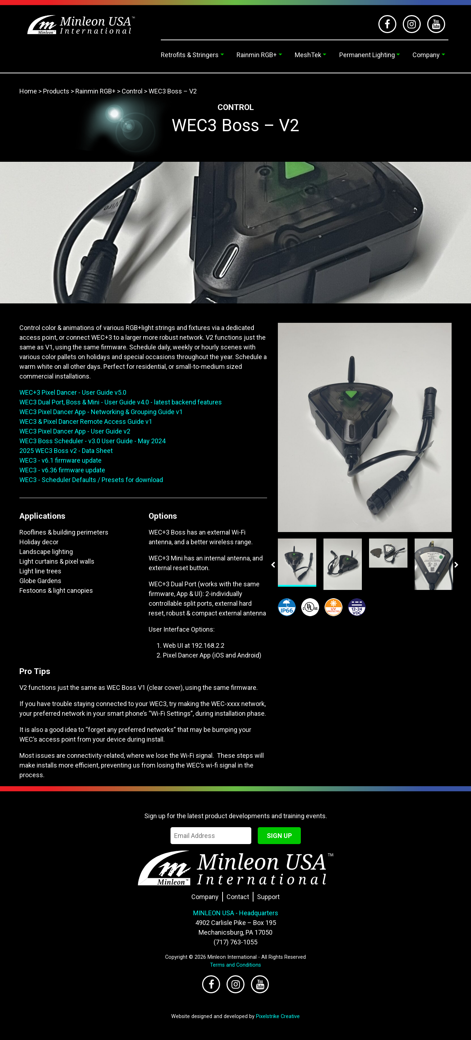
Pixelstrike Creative (278, 1016)
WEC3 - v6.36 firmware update (62, 470)
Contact (238, 897)
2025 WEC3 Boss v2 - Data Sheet (66, 450)
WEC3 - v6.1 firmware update (60, 460)
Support (268, 897)
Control (132, 91)
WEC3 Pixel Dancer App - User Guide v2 (74, 431)
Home (28, 91)
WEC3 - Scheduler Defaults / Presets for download (91, 480)
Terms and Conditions (235, 965)
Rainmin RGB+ (257, 55)
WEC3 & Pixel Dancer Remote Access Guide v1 (85, 421)
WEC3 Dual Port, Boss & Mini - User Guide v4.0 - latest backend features (120, 402)
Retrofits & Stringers (190, 55)
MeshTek (308, 55)
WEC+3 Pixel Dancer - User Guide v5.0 (72, 392)
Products (56, 91)
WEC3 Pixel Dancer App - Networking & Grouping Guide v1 (101, 412)
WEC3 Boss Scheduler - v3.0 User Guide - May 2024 (92, 441)
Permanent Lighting (367, 55)
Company (426, 55)
